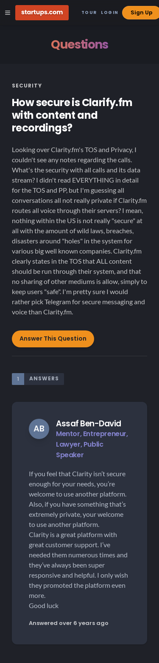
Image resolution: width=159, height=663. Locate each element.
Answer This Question (53, 338)
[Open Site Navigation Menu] (7, 12)
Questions (79, 44)
